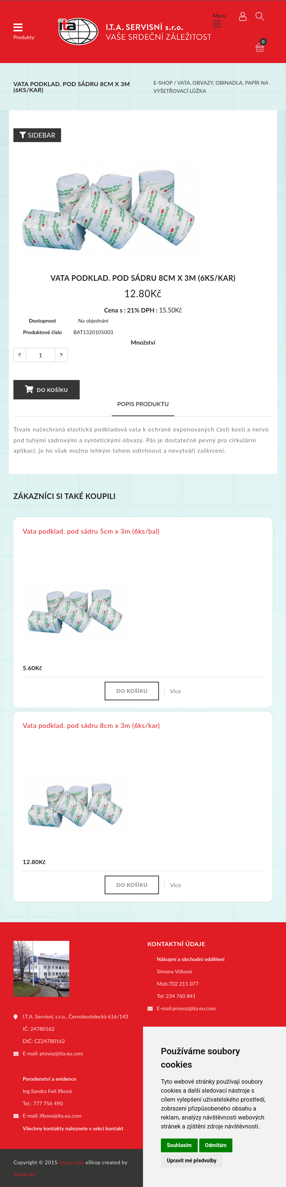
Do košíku (46, 388)
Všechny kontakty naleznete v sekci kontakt (73, 1127)
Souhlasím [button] (179, 1145)
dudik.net (24, 1173)
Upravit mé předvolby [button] (191, 1161)
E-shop (162, 82)
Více (175, 690)
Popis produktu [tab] (143, 402)
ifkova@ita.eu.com (61, 1115)
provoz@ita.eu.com (61, 1053)
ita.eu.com (71, 1161)
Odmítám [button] (216, 1145)
